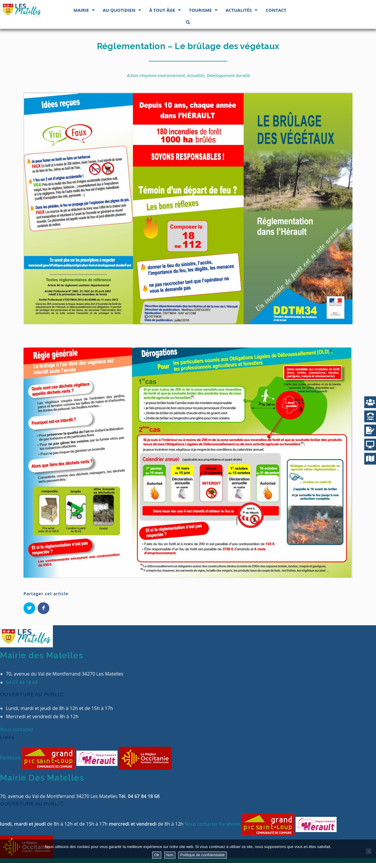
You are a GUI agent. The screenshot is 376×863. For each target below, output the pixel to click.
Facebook (11, 757)
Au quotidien (122, 10)
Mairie (84, 10)
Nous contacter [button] (16, 729)
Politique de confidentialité (202, 855)
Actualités (241, 10)
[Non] (369, 851)
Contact (276, 10)
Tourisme (203, 10)
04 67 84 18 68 (22, 682)
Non (169, 855)
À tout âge (165, 10)
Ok (156, 855)
